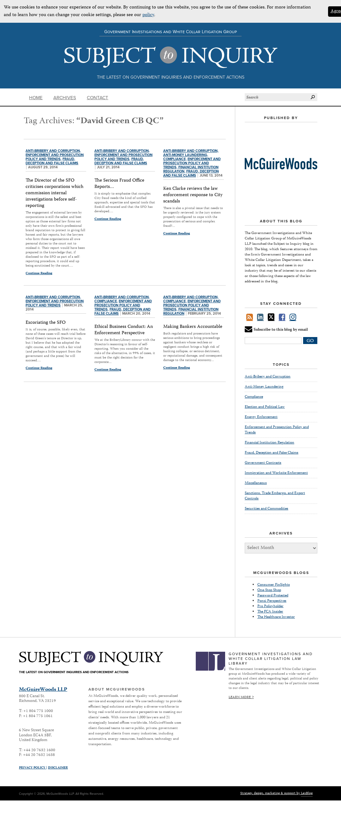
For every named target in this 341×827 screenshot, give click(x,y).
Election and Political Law (265, 407)
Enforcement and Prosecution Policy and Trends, (55, 157)
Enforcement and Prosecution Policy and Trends (55, 303)
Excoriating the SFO (46, 323)
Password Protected (272, 596)
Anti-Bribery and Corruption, (53, 151)
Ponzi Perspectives (271, 601)
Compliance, (175, 159)
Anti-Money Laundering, (185, 155)
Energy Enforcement (261, 417)
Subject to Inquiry (171, 57)
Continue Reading (39, 273)
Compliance (254, 397)
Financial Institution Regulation (269, 443)
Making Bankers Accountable (192, 327)
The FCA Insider (270, 612)
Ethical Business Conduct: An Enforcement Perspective (123, 330)
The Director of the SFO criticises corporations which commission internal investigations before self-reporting (54, 193)
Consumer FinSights (273, 585)
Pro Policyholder (270, 606)
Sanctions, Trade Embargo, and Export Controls (275, 496)
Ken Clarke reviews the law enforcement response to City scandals (193, 195)
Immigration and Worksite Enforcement (276, 473)
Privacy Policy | (33, 767)
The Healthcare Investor (276, 617)
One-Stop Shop (269, 590)
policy (148, 15)
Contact (97, 97)
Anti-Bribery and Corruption (267, 377)
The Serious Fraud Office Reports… (119, 184)
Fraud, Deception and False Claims (52, 161)
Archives (64, 97)
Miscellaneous (256, 483)
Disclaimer (58, 767)
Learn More (240, 697)
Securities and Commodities (266, 509)
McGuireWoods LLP (43, 689)
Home (36, 97)
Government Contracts (263, 463)
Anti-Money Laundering (264, 387)
